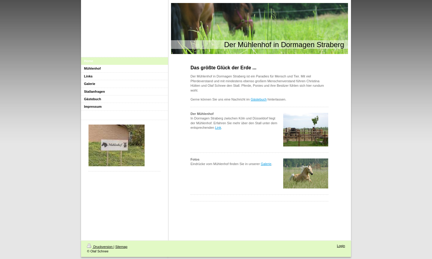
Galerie (266, 164)
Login (341, 246)
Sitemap (121, 246)
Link (218, 127)
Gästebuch (259, 99)
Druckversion (100, 246)
